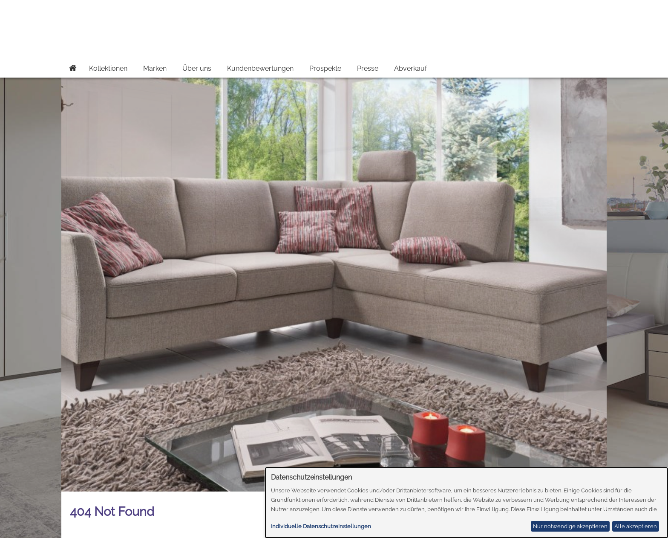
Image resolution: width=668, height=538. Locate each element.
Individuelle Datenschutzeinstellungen (321, 526)
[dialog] (466, 502)
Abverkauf (410, 68)
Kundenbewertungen (260, 68)
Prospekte (325, 68)
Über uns (196, 68)
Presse (367, 68)
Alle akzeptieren (635, 526)
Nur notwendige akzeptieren (570, 526)
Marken (155, 68)
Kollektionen (108, 68)
